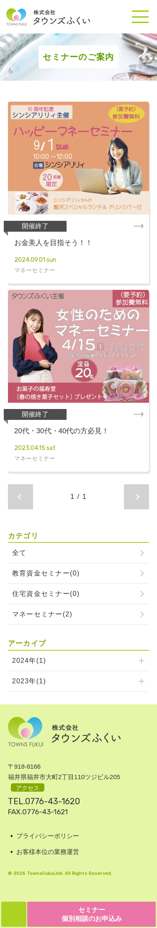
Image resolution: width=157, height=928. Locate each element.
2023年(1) (29, 681)
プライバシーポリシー (47, 835)
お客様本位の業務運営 (47, 851)
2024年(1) (29, 660)
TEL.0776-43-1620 (44, 801)
